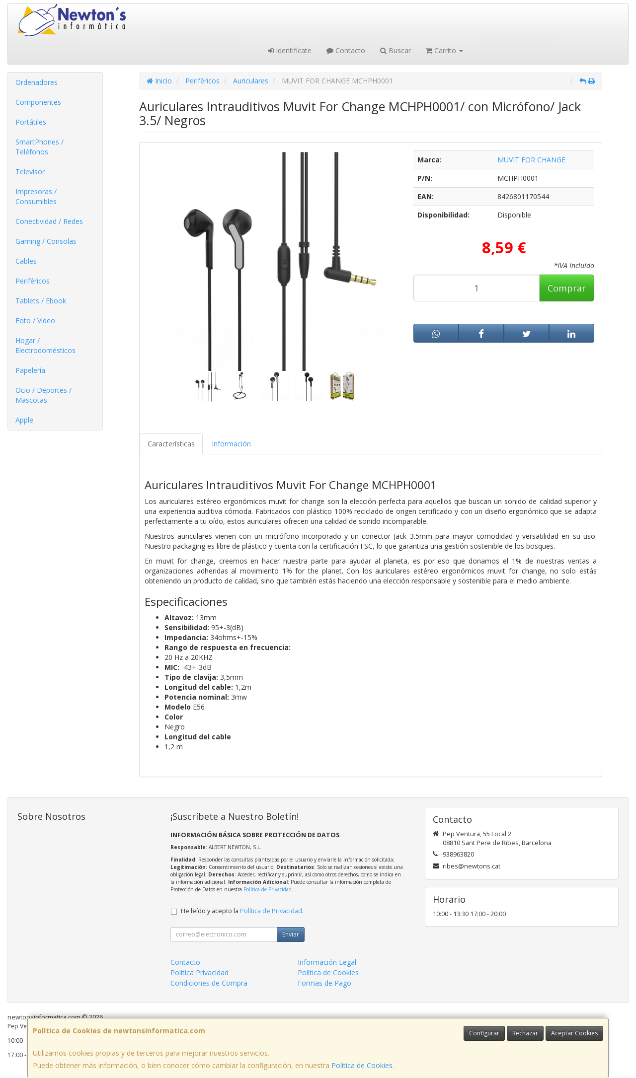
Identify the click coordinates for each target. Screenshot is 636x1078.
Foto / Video (35, 320)
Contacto (345, 50)
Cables (26, 261)
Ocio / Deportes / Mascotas (43, 395)
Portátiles (30, 122)
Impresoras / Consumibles (36, 196)
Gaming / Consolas (46, 241)
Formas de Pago (324, 983)
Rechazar (525, 1033)
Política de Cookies (362, 1065)
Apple (24, 420)
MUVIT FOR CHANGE (531, 159)
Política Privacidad (199, 972)
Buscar (395, 50)
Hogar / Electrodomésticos (45, 345)
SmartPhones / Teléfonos (39, 146)
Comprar (567, 288)
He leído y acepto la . (242, 911)
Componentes (38, 102)
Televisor (30, 171)
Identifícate (290, 50)
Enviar (290, 934)
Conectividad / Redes (49, 221)
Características (171, 443)
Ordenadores (36, 82)
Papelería (30, 370)
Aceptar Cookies (574, 1033)
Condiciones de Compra (208, 983)
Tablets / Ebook (40, 300)
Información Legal (327, 962)
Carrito (444, 50)
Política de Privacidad (267, 889)
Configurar (484, 1033)
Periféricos (32, 281)
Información (231, 443)
